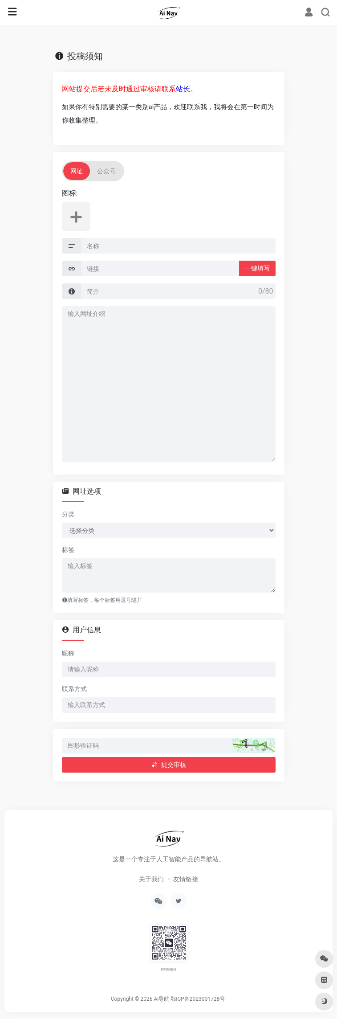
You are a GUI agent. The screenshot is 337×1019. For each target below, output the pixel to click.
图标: (70, 193)
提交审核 (168, 764)
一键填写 (257, 268)
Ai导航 (161, 999)
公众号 (106, 171)
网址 (76, 171)
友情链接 (185, 879)
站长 (183, 89)
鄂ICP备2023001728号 (198, 999)
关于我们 (151, 879)
